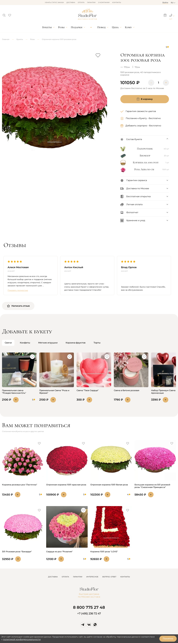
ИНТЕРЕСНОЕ (92, 577)
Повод (101, 27)
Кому (128, 27)
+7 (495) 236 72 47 (89, 613)
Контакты (116, 2)
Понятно (168, 638)
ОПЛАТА (65, 577)
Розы (61, 27)
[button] (4, 14)
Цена (115, 27)
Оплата (81, 2)
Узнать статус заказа (54, 2)
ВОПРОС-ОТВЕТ (109, 577)
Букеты (47, 27)
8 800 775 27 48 (89, 607)
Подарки (76, 27)
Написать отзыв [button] (18, 306)
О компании (104, 2)
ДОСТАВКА (53, 577)
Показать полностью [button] (18, 290)
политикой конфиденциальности (22, 639)
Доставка (70, 2)
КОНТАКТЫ (125, 577)
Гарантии (91, 2)
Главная (5, 39)
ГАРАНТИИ (77, 577)
